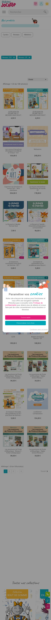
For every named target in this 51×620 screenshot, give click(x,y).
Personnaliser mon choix (25, 323)
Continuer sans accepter (39, 329)
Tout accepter (25, 317)
